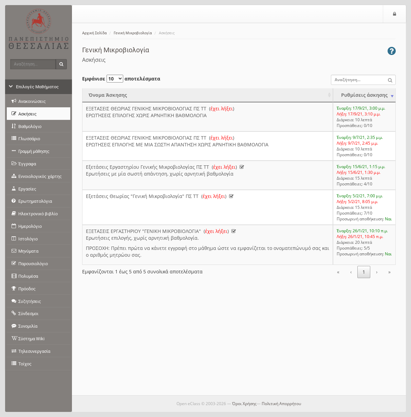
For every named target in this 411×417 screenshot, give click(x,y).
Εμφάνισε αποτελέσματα (121, 79)
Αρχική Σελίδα (94, 33)
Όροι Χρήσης (244, 403)
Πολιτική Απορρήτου (281, 403)
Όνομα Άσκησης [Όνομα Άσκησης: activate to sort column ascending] (108, 95)
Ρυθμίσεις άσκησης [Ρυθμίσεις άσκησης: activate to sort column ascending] (364, 95)
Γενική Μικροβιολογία (133, 33)
